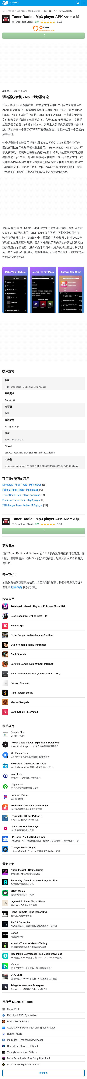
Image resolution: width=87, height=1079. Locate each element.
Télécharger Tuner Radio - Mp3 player (22, 505)
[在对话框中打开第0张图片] (15, 290)
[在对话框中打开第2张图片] (71, 290)
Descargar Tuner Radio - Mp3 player (21, 484)
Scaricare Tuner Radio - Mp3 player (21, 500)
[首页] (3, 11)
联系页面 (16, 587)
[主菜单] (84, 3)
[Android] (11, 11)
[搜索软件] (78, 3)
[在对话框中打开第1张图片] (43, 290)
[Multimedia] (21, 11)
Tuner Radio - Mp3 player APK (45, 17)
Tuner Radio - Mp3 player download (21, 495)
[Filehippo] (10, 3)
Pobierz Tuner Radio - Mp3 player (20, 490)
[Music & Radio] (34, 11)
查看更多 (43, 1073)
